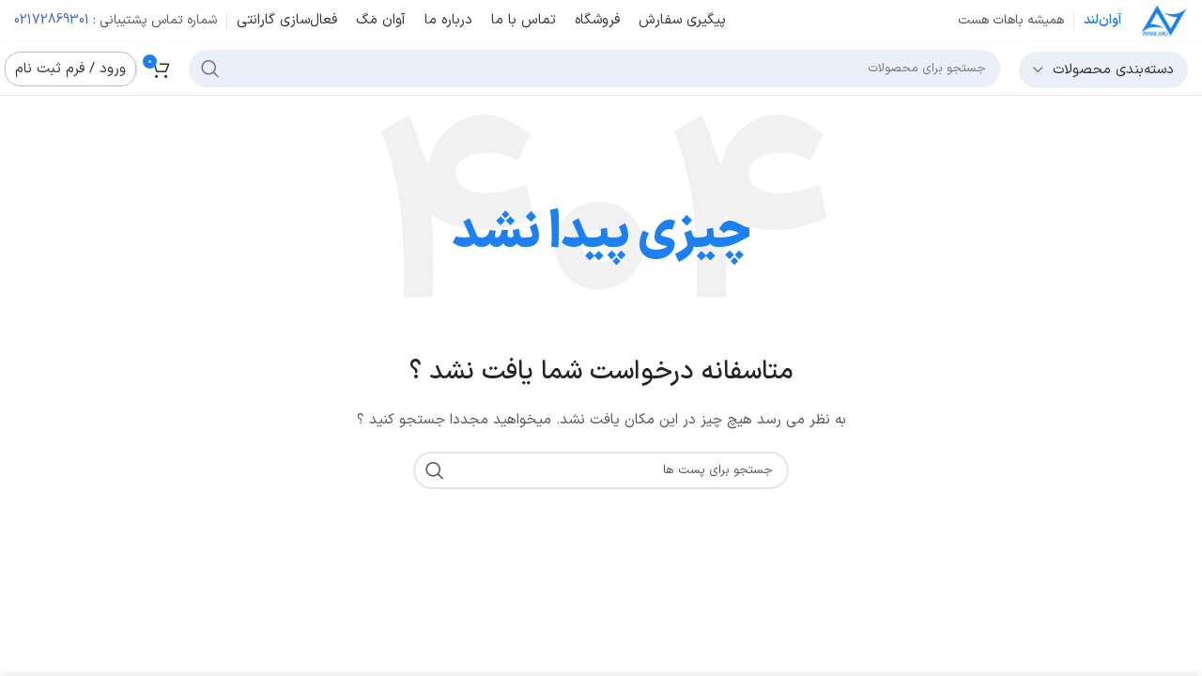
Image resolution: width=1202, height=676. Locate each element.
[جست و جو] (594, 68)
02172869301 (51, 20)
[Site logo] (1164, 20)
